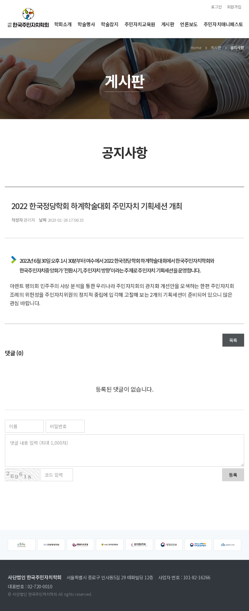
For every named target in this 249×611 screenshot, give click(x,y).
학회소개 (63, 24)
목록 (233, 340)
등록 (233, 475)
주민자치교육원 (139, 24)
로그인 (216, 6)
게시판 (167, 24)
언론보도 (188, 24)
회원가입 (234, 6)
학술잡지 (109, 24)
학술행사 (86, 24)
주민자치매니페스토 (223, 24)
